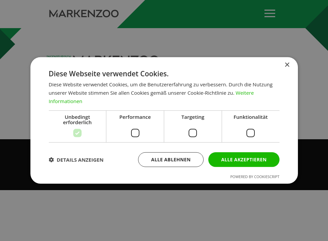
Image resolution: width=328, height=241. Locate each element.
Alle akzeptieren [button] (243, 159)
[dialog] (164, 120)
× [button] (287, 65)
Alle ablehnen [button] (171, 159)
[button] (76, 160)
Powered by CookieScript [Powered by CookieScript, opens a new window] (255, 176)
